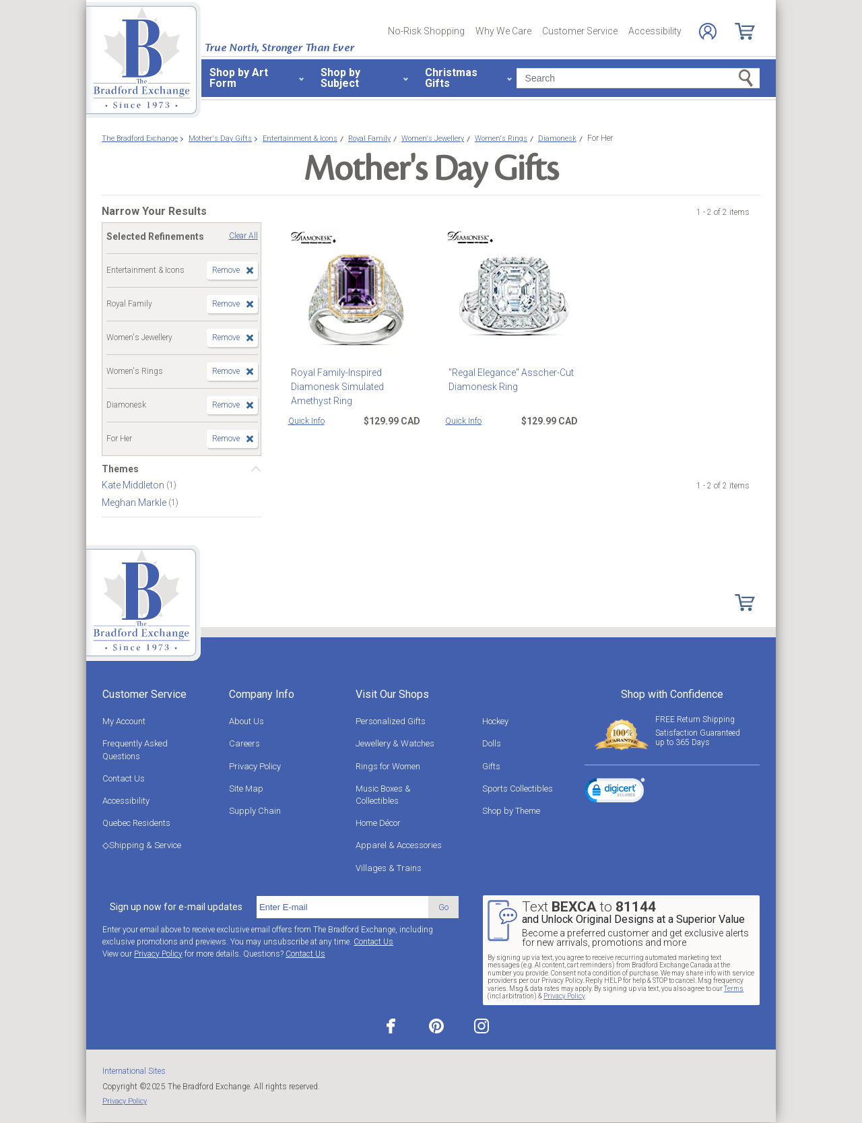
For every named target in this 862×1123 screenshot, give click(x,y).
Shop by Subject (340, 78)
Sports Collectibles (517, 788)
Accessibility (655, 31)
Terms (733, 988)
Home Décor (378, 823)
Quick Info (306, 421)
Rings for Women (388, 766)
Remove (226, 270)
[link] (615, 792)
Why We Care (503, 31)
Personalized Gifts (391, 721)
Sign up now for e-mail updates (176, 906)
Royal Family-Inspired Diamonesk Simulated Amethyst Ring (356, 386)
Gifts (491, 766)
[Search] (638, 78)
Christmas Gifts (451, 78)
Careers (244, 743)
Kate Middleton (134, 485)
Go (443, 907)
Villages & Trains (389, 868)
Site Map (246, 788)
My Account (123, 721)
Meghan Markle (135, 502)
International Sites (134, 1071)
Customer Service (580, 31)
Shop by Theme (511, 811)
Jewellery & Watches (395, 743)
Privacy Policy (255, 766)
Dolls (491, 743)
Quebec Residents (136, 823)
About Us (246, 721)
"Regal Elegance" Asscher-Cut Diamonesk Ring (507, 379)
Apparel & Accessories (399, 845)
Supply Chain (255, 811)
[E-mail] (342, 907)
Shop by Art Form (238, 78)
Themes (120, 468)
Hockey (495, 721)
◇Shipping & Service (141, 845)
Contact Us (123, 778)
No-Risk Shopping (426, 31)
